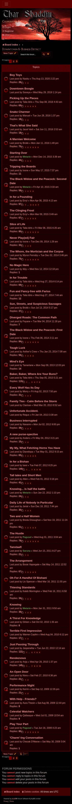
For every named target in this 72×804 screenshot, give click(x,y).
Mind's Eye (17, 361)
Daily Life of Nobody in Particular (31, 502)
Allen (25, 479)
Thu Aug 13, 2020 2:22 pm (45, 78)
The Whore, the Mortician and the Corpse (36, 251)
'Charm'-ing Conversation (26, 737)
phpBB (14, 799)
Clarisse (27, 405)
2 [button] (13, 61)
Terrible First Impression (26, 630)
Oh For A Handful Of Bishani (28, 577)
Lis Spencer (29, 581)
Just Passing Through (24, 644)
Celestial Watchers (22, 711)
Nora (25, 675)
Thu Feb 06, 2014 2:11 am (44, 338)
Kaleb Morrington (31, 591)
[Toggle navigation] (6, 4)
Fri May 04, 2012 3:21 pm (46, 438)
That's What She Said (24, 125)
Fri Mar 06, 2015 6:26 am (48, 228)
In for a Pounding (21, 196)
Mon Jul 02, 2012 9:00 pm (46, 424)
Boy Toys (16, 74)
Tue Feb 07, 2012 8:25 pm (43, 465)
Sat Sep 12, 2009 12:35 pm (45, 689)
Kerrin (26, 689)
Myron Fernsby (30, 255)
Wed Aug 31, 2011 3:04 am (48, 537)
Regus (26, 415)
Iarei (25, 465)
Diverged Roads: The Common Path (33, 317)
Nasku (26, 78)
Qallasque (28, 715)
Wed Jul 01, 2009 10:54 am (50, 715)
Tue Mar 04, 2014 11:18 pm (47, 321)
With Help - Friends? (23, 699)
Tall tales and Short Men (25, 475)
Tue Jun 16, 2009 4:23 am (47, 728)
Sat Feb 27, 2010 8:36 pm (43, 675)
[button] (16, 61)
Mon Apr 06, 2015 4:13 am (43, 200)
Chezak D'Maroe (31, 741)
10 (40, 470)
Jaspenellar (28, 648)
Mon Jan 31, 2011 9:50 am (47, 608)
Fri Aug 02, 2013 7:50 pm (44, 391)
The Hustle (17, 533)
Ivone (25, 170)
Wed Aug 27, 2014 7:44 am (49, 295)
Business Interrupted (23, 420)
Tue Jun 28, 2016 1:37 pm (46, 115)
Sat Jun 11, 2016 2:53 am (49, 129)
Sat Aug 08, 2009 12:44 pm (51, 703)
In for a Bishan (19, 461)
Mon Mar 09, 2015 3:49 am (44, 214)
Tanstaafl (16, 547)
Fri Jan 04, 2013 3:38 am (44, 415)
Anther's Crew (30, 351)
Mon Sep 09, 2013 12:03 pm (50, 365)
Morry (26, 391)
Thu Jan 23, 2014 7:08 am (53, 351)
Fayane (26, 321)
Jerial (25, 506)
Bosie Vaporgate (31, 564)
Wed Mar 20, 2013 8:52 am (47, 405)
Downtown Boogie (22, 88)
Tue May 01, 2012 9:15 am (49, 451)
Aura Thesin (29, 703)
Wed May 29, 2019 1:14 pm (47, 92)
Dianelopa (28, 451)
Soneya (27, 92)
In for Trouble (18, 277)
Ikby (25, 269)
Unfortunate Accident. (24, 410)
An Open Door (19, 671)
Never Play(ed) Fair (22, 237)
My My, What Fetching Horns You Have (35, 447)
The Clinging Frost (22, 210)
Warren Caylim (30, 634)
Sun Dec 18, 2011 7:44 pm (44, 506)
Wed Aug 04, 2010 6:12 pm (54, 634)
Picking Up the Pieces (24, 98)
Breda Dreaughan (32, 520)
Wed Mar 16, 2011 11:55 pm (51, 581)
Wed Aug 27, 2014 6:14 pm (49, 281)
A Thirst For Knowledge (25, 618)
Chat (6, 35)
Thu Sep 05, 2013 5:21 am (48, 377)
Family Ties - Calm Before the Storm (33, 401)
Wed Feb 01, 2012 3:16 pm (44, 479)
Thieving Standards (22, 587)
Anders (26, 438)
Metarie (27, 156)
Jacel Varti (28, 129)
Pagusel (27, 537)
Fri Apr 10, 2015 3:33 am (46, 187)
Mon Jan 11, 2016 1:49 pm (44, 143)
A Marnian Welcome (23, 139)
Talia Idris (27, 102)
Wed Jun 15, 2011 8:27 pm (47, 551)
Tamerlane (28, 365)
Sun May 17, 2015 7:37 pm (44, 170)
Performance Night (22, 685)
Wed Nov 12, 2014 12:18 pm (44, 269)
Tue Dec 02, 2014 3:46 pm (54, 255)
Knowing (15, 604)
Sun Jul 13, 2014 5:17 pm (44, 307)
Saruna (27, 551)
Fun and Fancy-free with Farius (30, 291)
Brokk (26, 143)
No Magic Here (19, 265)
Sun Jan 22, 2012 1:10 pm (46, 492)
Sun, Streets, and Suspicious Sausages (35, 303)
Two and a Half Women (25, 516)
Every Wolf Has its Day (25, 387)
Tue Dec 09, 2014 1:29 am (44, 241)
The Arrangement (21, 560)
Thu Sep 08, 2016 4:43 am (48, 102)
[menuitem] (6, 27)
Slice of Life (17, 224)
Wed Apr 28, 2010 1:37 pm (43, 662)
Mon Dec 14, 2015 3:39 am (47, 156)
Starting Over (18, 152)
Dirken (26, 622)
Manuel (26, 115)
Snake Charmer (20, 111)
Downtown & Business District (21, 49)
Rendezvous (18, 658)
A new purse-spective (24, 434)
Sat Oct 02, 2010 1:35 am (45, 622)
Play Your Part (19, 724)
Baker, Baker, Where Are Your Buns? (34, 373)
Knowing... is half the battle (27, 488)
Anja (25, 662)
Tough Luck (17, 347)
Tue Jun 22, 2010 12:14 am (51, 648)
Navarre (27, 424)
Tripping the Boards (23, 166)
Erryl (25, 200)
